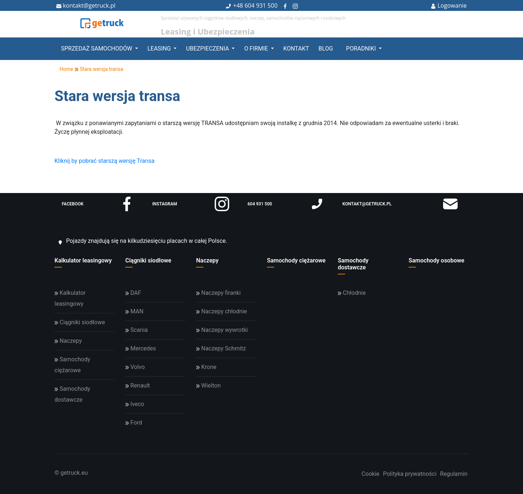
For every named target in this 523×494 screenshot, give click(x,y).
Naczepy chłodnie (221, 311)
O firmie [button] (256, 48)
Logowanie (449, 5)
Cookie (370, 473)
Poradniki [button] (361, 48)
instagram (190, 204)
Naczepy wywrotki (222, 329)
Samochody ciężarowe (296, 260)
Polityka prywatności (409, 473)
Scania (136, 329)
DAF (133, 292)
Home (63, 69)
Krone (206, 367)
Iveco (134, 404)
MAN (134, 311)
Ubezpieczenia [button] (208, 48)
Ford (133, 422)
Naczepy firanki (218, 292)
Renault (137, 385)
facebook (98, 204)
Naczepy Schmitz (221, 348)
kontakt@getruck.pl (85, 5)
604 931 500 (260, 5)
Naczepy (207, 260)
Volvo (135, 367)
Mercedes (140, 348)
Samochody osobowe (436, 260)
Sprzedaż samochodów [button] (97, 48)
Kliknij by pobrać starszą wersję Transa (104, 160)
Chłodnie (352, 292)
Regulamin (454, 473)
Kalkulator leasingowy (83, 260)
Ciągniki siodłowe (148, 260)
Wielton (208, 385)
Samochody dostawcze (353, 264)
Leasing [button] (159, 48)
